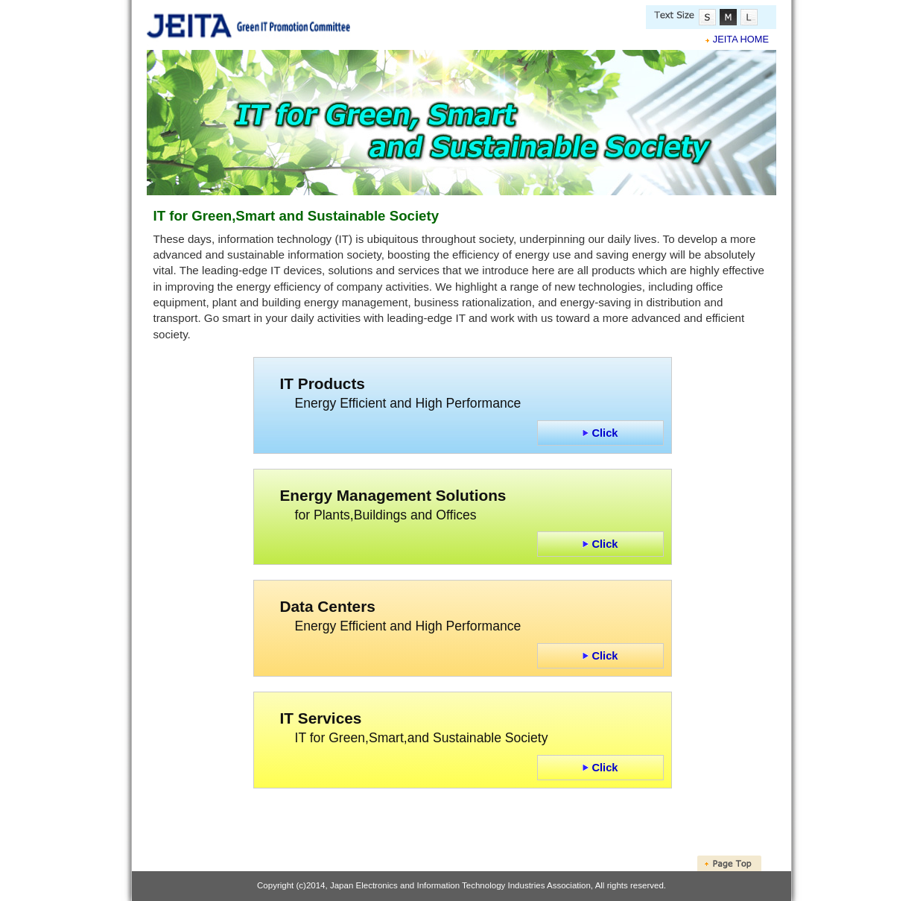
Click (600, 433)
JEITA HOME (741, 39)
